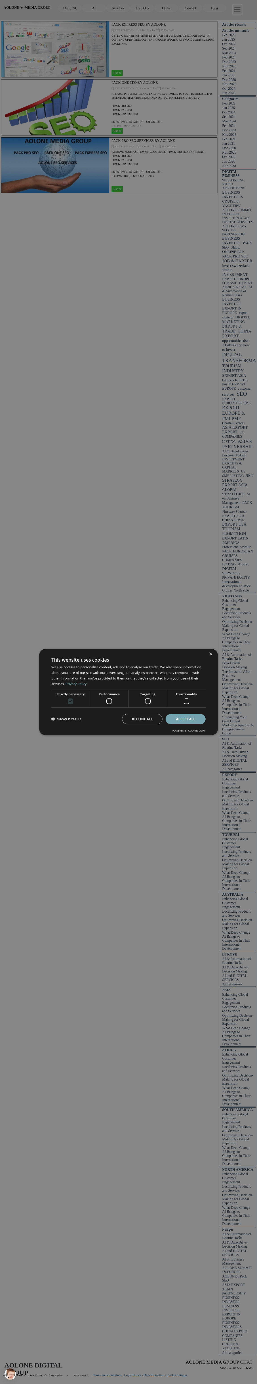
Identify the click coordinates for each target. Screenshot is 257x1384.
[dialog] (128, 692)
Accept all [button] (185, 719)
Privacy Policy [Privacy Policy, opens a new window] (76, 683)
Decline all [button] (142, 719)
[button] (66, 719)
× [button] (210, 654)
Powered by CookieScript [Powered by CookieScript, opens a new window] (188, 730)
